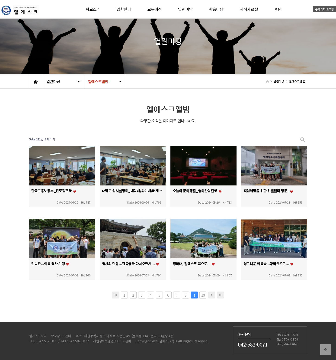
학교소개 (93, 9)
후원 (278, 9)
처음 (115, 295)
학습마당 (216, 9)
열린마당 (185, 9)
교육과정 (154, 9)
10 (203, 295)
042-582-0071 (253, 344)
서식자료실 (249, 9)
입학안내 (123, 9)
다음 (211, 295)
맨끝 (220, 295)
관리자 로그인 (324, 9)
